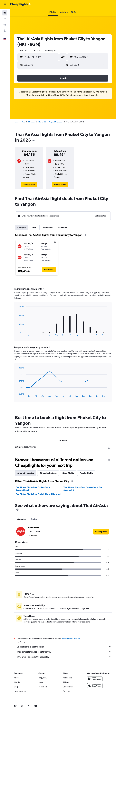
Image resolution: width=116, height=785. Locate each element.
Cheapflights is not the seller (64, 646)
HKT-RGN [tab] (63, 440)
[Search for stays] (4, 19)
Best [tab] (34, 227)
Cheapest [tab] (21, 227)
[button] (5, 4)
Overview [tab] (21, 519)
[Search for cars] (4, 25)
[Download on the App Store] (94, 685)
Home (16, 122)
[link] (29, 184)
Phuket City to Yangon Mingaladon (50, 122)
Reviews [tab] (34, 519)
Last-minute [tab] (47, 227)
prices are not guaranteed (71, 638)
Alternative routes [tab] (25, 473)
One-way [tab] (62, 227)
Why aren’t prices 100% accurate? (64, 656)
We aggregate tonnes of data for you (64, 651)
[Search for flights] (4, 13)
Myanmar (31, 122)
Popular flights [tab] (86, 473)
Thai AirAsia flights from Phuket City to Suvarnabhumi (33, 488)
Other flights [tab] (68, 473)
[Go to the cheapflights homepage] (20, 4)
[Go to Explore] (4, 30)
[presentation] (33, 140)
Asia (23, 122)
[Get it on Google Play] (94, 678)
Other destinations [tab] (48, 473)
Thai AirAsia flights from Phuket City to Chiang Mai (38, 494)
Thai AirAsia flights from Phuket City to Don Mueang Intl (82, 488)
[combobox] (50, 50)
